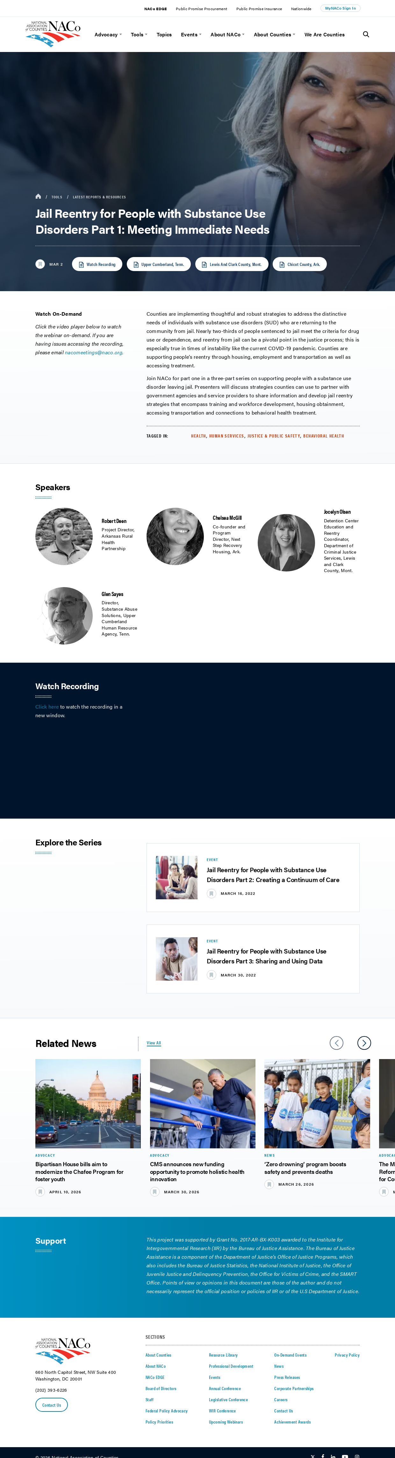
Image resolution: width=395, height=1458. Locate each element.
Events (189, 34)
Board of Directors (161, 1388)
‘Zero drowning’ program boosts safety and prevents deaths (305, 1167)
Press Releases (287, 1377)
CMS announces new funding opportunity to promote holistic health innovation (197, 1171)
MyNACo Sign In (340, 8)
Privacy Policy (347, 1354)
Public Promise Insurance (259, 8)
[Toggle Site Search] (366, 34)
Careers (280, 1399)
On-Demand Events (290, 1354)
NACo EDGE (155, 8)
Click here (47, 706)
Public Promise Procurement (201, 8)
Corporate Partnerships (293, 1388)
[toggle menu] (120, 34)
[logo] (53, 45)
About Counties (272, 34)
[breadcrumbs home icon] (38, 196)
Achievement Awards (292, 1421)
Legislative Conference (228, 1399)
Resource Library (223, 1354)
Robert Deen (114, 521)
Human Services (226, 435)
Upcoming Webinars (226, 1421)
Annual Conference (225, 1388)
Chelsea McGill (227, 517)
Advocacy (106, 34)
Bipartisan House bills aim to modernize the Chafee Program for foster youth (79, 1171)
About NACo (226, 34)
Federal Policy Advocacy (167, 1410)
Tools (137, 34)
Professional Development (231, 1366)
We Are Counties (325, 34)
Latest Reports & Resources (99, 197)
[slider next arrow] (364, 1043)
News (279, 1366)
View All (154, 1042)
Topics (164, 34)
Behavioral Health (323, 435)
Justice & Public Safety (274, 435)
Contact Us (51, 1405)
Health (198, 435)
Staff (149, 1399)
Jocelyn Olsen (337, 511)
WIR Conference (222, 1410)
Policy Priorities (159, 1421)
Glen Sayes (112, 594)
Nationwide (301, 8)
